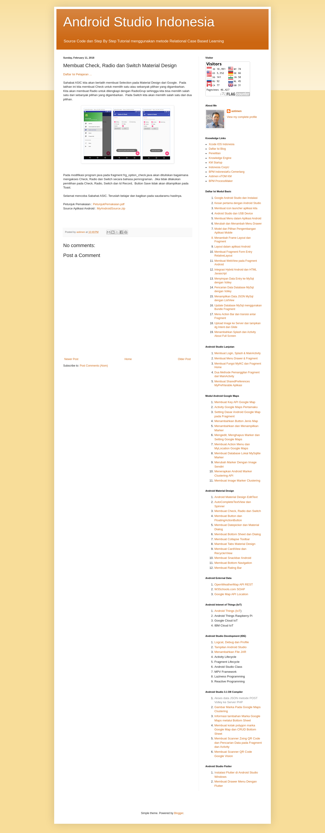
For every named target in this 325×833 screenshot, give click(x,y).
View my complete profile (242, 117)
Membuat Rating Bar (228, 567)
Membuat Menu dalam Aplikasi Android (237, 218)
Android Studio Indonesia (139, 21)
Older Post (184, 359)
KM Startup (215, 162)
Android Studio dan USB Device (233, 213)
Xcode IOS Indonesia (221, 144)
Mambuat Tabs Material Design (234, 544)
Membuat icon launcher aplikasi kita (235, 208)
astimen (236, 111)
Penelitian (215, 153)
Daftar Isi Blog (217, 148)
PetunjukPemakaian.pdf (108, 204)
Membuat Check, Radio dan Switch (237, 511)
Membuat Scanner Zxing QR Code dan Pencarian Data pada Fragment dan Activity (238, 742)
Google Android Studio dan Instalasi (236, 198)
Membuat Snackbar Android (232, 558)
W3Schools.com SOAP (229, 589)
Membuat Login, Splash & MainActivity (237, 353)
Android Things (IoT (227, 611)
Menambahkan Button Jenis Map (236, 421)
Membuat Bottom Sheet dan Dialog (237, 534)
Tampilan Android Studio (230, 647)
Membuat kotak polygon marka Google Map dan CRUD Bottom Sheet (235, 729)
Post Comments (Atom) (94, 365)
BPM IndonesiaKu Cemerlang (226, 171)
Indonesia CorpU (219, 167)
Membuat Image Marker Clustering (237, 480)
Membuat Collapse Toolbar (232, 539)
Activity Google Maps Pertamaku (236, 407)
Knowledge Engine (220, 158)
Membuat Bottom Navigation (233, 563)
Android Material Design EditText (236, 497)
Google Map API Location (231, 594)
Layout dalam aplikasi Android (232, 246)
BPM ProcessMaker (221, 181)
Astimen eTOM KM (220, 176)
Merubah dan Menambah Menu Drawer (238, 223)
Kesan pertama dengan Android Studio (237, 203)
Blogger (178, 813)
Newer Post (71, 359)
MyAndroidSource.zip (111, 208)
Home (128, 359)
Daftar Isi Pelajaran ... (77, 74)
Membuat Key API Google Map (234, 402)
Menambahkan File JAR (230, 652)
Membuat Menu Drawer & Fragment (236, 358)
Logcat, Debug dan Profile (231, 642)
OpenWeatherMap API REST (233, 584)
